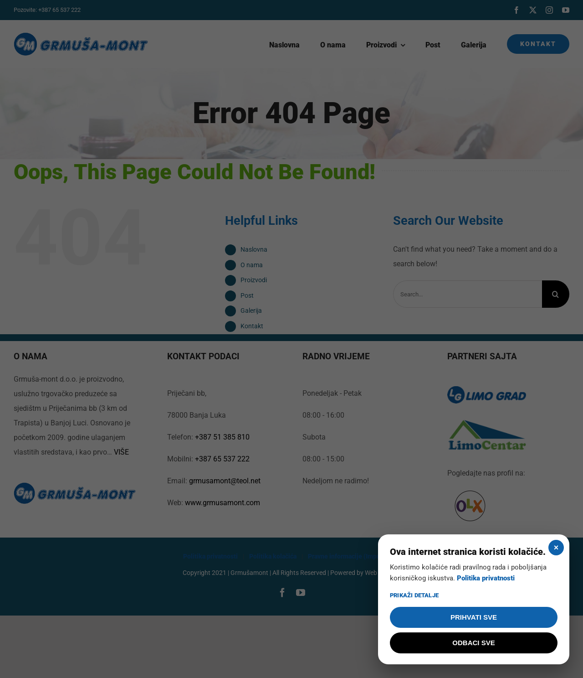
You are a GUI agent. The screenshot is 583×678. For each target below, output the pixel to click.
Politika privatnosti (486, 578)
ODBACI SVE (473, 643)
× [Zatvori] (556, 547)
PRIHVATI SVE (473, 617)
